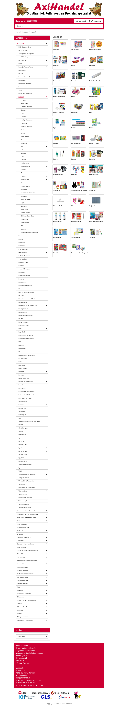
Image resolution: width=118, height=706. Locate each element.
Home (18, 32)
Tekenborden (25, 222)
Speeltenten (22, 438)
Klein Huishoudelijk (22, 577)
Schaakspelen (23, 401)
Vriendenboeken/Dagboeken (29, 232)
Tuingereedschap (24, 477)
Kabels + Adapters (22, 570)
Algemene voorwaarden (25, 651)
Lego (20, 328)
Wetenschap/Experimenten (27, 501)
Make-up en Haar (24, 342)
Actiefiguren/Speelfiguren (26, 53)
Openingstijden (22, 656)
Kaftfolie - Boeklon (26, 126)
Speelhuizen (22, 434)
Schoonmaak (21, 597)
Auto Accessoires (22, 524)
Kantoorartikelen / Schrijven (25, 574)
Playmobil (21, 371)
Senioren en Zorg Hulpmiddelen (26, 600)
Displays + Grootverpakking (25, 544)
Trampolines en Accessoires (27, 474)
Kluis (18, 587)
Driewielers (22, 245)
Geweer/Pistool (23, 262)
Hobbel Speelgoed (24, 275)
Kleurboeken (25, 136)
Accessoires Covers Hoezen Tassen (28, 511)
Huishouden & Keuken (25, 285)
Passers (23, 169)
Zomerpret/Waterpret (25, 507)
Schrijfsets (24, 196)
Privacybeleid (21, 658)
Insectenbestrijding (22, 567)
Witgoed (19, 613)
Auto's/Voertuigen (24, 57)
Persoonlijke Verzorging (24, 593)
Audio (18, 521)
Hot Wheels (22, 282)
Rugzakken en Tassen (25, 398)
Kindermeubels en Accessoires (28, 305)
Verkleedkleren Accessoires (27, 487)
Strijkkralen (24, 219)
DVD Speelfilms (21, 547)
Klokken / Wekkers (22, 583)
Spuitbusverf (25, 209)
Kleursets (24, 143)
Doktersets (22, 242)
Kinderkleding (23, 302)
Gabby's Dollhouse (24, 256)
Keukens (21, 295)
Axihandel (68, 704)
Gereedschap (23, 259)
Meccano (21, 345)
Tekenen (23, 226)
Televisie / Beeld (22, 607)
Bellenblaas (22, 70)
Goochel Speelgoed (25, 269)
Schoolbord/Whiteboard (28, 193)
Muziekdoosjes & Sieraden (27, 355)
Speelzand (22, 441)
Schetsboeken (25, 186)
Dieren (20, 236)
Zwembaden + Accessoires (25, 620)
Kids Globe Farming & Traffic (27, 299)
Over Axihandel (22, 646)
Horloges (21, 279)
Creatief (21, 97)
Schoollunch (22, 411)
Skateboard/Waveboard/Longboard (29, 421)
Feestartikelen (23, 252)
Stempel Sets (23, 461)
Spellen (21, 448)
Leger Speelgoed (24, 325)
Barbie (20, 63)
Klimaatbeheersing (22, 580)
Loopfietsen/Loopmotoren (26, 335)
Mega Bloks (22, 348)
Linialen (23, 153)
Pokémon (21, 375)
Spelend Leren (23, 444)
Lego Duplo (22, 332)
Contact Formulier (23, 663)
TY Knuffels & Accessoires (26, 481)
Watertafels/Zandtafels (25, 497)
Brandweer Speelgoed (25, 83)
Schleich (21, 405)
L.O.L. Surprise (23, 322)
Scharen (23, 183)
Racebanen (22, 388)
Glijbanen (21, 265)
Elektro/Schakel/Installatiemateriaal (27, 550)
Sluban (21, 431)
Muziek (21, 352)
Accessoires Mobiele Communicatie (27, 514)
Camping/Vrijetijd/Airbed (24, 537)
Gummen (24, 116)
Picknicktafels (23, 368)
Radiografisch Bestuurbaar (27, 391)
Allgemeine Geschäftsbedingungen (29, 653)
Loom (22, 156)
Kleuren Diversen (26, 140)
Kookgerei (20, 590)
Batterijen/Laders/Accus (26, 67)
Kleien (23, 133)
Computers (20, 540)
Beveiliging (20, 534)
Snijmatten (24, 206)
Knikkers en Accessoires (26, 315)
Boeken (21, 73)
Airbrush (23, 100)
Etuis (22, 113)
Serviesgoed (22, 414)
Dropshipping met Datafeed (26, 648)
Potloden (23, 176)
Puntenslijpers (25, 179)
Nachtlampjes (23, 358)
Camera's (21, 90)
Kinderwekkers (23, 312)
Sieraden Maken (26, 199)
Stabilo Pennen (25, 212)
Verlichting (20, 610)
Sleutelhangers (23, 428)
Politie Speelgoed (24, 378)
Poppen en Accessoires (26, 381)
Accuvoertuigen (23, 50)
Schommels (22, 408)
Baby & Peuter (23, 60)
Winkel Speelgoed (24, 504)
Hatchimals (22, 272)
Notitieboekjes (25, 163)
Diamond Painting (26, 106)
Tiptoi (20, 471)
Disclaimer (20, 660)
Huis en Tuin (20, 564)
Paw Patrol (22, 365)
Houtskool (24, 123)
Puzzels (21, 385)
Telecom (19, 603)
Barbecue (20, 530)
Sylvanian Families (24, 468)
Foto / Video (20, 554)
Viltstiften (23, 229)
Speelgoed (25, 32)
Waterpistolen (23, 494)
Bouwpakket (22, 80)
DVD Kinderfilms (24, 249)
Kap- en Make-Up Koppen (26, 292)
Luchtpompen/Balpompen (26, 338)
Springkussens (23, 454)
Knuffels (21, 318)
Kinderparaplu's (23, 309)
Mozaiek (23, 159)
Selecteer (32, 637)
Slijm (22, 202)
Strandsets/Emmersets (25, 464)
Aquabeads (24, 103)
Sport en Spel (23, 451)
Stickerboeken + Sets (27, 216)
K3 (19, 289)
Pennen (23, 173)
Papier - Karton (25, 166)
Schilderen (24, 189)
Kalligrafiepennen (26, 130)
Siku (20, 418)
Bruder (21, 87)
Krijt (22, 146)
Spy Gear (21, 458)
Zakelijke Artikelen (22, 617)
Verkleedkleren (23, 484)
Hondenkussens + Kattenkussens (27, 560)
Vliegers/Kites (23, 491)
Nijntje (20, 361)
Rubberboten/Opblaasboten (27, 395)
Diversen (23, 110)
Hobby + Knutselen (26, 120)
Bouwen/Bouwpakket (25, 77)
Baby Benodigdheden (23, 527)
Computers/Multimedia (25, 93)
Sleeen (21, 424)
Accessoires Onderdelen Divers (26, 517)
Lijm (22, 149)
